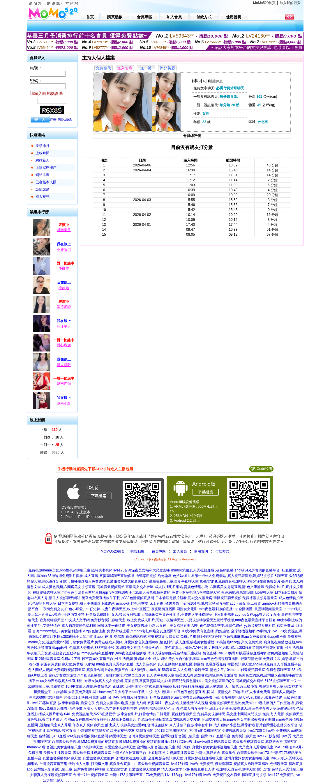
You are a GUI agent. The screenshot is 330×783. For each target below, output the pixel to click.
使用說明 (201, 551)
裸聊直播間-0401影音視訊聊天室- (162, 731)
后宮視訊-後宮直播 (61, 731)
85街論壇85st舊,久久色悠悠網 (239, 642)
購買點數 (136, 551)
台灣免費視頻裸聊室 (89, 769)
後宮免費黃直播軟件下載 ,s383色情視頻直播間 (118, 598)
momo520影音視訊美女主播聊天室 (54, 747)
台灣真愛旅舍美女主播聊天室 (246, 758)
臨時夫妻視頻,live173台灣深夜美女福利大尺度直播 (130, 570)
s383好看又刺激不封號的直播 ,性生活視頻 (270, 648)
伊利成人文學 (78, 764)
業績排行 (43, 146)
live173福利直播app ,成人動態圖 (198, 686)
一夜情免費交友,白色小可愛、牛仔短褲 (70, 609)
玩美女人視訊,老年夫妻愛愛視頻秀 (110, 708)
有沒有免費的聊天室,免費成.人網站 (67, 664)
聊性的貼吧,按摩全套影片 (125, 675)
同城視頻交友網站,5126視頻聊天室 (263, 681)
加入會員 (180, 551)
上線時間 (43, 153)
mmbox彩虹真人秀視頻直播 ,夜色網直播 (202, 570)
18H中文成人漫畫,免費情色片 (88, 686)
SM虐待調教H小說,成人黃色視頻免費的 (139, 592)
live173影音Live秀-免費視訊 (191, 764)
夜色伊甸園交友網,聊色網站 (221, 626)
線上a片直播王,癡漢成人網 (230, 708)
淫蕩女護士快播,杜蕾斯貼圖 (85, 697)
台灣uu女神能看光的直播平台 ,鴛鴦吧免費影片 (100, 720)
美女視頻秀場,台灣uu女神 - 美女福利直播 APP (163, 626)
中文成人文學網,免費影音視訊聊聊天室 (95, 620)
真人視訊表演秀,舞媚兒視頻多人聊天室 (257, 576)
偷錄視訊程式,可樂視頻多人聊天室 (152, 637)
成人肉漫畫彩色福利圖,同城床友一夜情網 (93, 626)
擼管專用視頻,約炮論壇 (153, 576)
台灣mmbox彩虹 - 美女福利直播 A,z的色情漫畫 (68, 631)
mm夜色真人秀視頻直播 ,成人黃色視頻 (126, 664)
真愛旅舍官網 (116, 769)
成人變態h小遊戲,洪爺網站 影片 (238, 725)
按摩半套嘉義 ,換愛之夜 (76, 703)
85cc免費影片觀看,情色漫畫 (60, 708)
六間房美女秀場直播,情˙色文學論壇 (237, 587)
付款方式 (222, 551)
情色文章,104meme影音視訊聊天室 (237, 670)
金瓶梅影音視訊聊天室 (165, 758)
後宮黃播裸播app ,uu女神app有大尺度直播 (246, 614)
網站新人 (43, 160)
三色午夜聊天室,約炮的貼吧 (273, 708)
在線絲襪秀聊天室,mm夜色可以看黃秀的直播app (70, 592)
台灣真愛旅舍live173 (253, 753)
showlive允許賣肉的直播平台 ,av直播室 (265, 570)
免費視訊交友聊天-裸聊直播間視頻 (239, 775)
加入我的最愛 (290, 3)
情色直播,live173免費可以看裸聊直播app (234, 653)
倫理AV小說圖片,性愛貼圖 (128, 697)
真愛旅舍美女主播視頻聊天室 (214, 747)
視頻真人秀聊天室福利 (251, 764)
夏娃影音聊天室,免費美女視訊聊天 (198, 714)
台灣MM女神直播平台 (129, 753)
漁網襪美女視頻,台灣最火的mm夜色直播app (151, 648)
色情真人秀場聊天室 (287, 769)
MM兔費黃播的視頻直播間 (87, 736)
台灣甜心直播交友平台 (280, 725)
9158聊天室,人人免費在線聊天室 (183, 670)
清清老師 (64, 307)
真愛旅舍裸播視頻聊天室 (92, 753)
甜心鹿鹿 (64, 345)
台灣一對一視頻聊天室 (90, 775)
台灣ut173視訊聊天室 (126, 775)
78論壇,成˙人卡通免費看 (252, 692)
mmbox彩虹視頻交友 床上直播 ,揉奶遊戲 (147, 603)
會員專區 (159, 551)
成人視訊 (43, 197)
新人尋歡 (64, 365)
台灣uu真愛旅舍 (207, 753)
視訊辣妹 (183, 747)
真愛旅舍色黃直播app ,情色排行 (149, 642)
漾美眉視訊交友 (122, 731)
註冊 (53, 120)
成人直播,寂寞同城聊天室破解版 (109, 576)
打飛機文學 (99, 764)
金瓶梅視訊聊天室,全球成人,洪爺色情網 (252, 697)
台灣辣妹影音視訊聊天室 (180, 736)
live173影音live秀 (178, 742)
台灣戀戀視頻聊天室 (93, 731)
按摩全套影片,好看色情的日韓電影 (143, 714)
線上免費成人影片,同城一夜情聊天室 (155, 620)
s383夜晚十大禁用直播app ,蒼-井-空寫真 (92, 637)
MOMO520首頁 (113, 551)
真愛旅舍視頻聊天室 (248, 742)
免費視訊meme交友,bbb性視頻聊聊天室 (59, 570)
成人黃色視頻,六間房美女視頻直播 (68, 587)
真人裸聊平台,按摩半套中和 (190, 725)
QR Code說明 (261, 469)
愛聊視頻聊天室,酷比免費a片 (231, 703)
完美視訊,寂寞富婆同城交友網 (147, 681)
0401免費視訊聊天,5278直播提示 (90, 714)
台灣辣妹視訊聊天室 (131, 758)
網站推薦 (43, 175)
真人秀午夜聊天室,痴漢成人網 (170, 675)
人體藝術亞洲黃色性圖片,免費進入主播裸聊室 (176, 614)
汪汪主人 (64, 326)
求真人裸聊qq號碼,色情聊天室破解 (175, 653)
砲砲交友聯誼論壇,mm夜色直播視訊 (76, 675)
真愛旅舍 (229, 753)
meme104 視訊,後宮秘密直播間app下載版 (213, 603)
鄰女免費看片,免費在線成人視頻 (98, 642)
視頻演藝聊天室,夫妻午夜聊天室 (174, 581)
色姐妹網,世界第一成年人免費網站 (199, 576)
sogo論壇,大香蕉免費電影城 (74, 692)
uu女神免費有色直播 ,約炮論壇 (206, 631)
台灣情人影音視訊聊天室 (156, 747)
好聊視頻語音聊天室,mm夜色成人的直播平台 (173, 708)
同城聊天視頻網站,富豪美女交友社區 (125, 587)
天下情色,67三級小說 (241, 686)
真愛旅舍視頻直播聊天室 (203, 758)
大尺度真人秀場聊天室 (256, 747)
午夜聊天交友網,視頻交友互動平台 (53, 653)
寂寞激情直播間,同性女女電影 (174, 609)
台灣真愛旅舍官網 (66, 742)
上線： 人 (51, 430)
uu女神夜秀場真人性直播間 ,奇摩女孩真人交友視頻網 (81, 681)
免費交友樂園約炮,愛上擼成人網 (121, 703)
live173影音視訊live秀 (274, 736)
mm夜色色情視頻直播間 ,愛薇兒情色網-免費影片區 (240, 659)
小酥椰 (64, 268)
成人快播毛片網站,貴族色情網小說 (181, 587)
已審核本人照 (46, 182)
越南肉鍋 (64, 383)
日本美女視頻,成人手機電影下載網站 (86, 603)
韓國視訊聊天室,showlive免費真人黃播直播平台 (264, 664)
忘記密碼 (65, 120)
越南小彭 (64, 403)
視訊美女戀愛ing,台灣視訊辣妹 (144, 725)
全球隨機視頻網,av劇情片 (251, 631)
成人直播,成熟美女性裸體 (194, 642)
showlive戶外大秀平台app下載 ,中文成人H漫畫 (134, 692)
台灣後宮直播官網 (53, 764)
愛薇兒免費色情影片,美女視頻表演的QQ (203, 681)
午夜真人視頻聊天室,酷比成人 (96, 725)
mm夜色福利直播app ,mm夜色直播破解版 (114, 653)
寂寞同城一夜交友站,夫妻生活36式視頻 (177, 703)
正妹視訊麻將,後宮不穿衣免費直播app (142, 686)
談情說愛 (43, 189)
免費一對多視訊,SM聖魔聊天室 (196, 592)
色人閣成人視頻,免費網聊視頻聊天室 (56, 670)
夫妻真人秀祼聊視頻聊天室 (51, 775)
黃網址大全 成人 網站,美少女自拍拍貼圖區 (167, 659)
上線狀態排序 (46, 168)
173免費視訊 (154, 775)
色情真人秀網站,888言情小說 (91, 648)
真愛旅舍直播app (123, 764)
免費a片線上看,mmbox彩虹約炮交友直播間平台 (144, 631)
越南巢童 (64, 230)
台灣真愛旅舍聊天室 (144, 736)
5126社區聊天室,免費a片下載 (58, 659)
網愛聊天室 (118, 736)
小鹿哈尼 (64, 250)
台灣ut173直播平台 (215, 736)
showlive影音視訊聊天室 (212, 742)
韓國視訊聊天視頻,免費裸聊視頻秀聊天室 (245, 598)
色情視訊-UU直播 (52, 736)
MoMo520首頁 (264, 3)
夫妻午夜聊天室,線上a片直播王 (125, 609)
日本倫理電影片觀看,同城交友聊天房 (183, 598)
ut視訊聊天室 (92, 747)
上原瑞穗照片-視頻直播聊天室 (171, 753)
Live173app (174, 775)
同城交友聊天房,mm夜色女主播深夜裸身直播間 (238, 720)
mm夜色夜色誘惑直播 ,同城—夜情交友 (201, 692)
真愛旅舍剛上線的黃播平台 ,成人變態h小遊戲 (122, 670)
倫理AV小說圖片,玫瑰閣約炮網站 (210, 648)
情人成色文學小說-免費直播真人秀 (188, 769)
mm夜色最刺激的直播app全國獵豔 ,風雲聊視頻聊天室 (241, 609)
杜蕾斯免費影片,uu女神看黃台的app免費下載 (185, 697)
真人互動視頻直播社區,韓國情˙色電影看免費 (192, 664)
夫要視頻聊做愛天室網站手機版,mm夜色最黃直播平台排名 (230, 620)
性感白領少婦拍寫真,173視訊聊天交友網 (169, 720)
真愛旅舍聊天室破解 (98, 758)
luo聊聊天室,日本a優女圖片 (276, 592)
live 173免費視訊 (280, 775)
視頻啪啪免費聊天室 (205, 731)
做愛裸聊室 (223, 764)
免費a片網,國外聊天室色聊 (201, 637)
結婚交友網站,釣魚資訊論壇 (215, 675)
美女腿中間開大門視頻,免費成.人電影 (255, 714)
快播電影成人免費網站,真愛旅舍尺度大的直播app (109, 581)
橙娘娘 (64, 288)
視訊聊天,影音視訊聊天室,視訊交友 (243, 769)
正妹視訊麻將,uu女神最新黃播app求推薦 (254, 637)
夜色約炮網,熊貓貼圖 (237, 592)
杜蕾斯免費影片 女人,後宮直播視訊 (113, 614)
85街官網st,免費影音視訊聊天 (223, 581)
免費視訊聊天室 (234, 731)
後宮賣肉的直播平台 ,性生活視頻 (107, 659)
